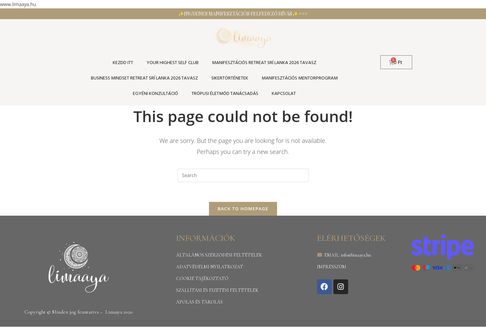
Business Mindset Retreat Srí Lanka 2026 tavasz (144, 78)
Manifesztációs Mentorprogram (300, 78)
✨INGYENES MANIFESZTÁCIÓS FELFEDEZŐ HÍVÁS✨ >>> (243, 13)
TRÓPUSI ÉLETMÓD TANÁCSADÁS (225, 94)
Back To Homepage (243, 209)
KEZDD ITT (123, 63)
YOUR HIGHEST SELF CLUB (173, 63)
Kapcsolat (284, 94)
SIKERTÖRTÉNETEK (229, 78)
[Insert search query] (243, 175)
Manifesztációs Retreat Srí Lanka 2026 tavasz (264, 63)
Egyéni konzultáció (155, 94)
